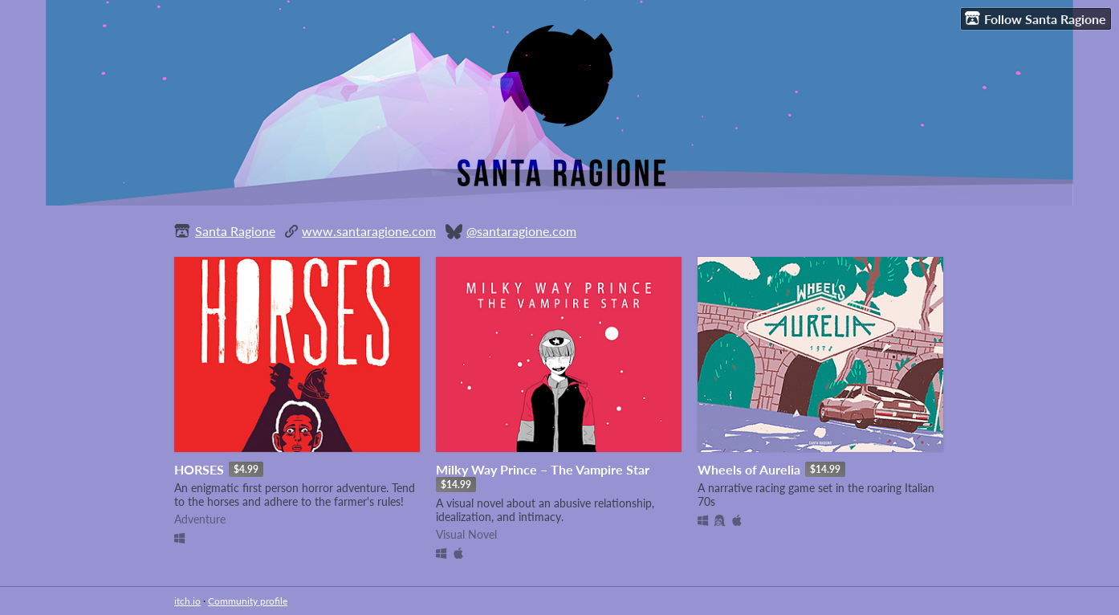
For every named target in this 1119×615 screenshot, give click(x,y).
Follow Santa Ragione (1035, 18)
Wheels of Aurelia (749, 469)
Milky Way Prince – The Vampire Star (542, 469)
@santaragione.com (521, 230)
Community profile (247, 601)
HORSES (199, 469)
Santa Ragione (235, 230)
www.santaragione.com (369, 230)
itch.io (187, 601)
